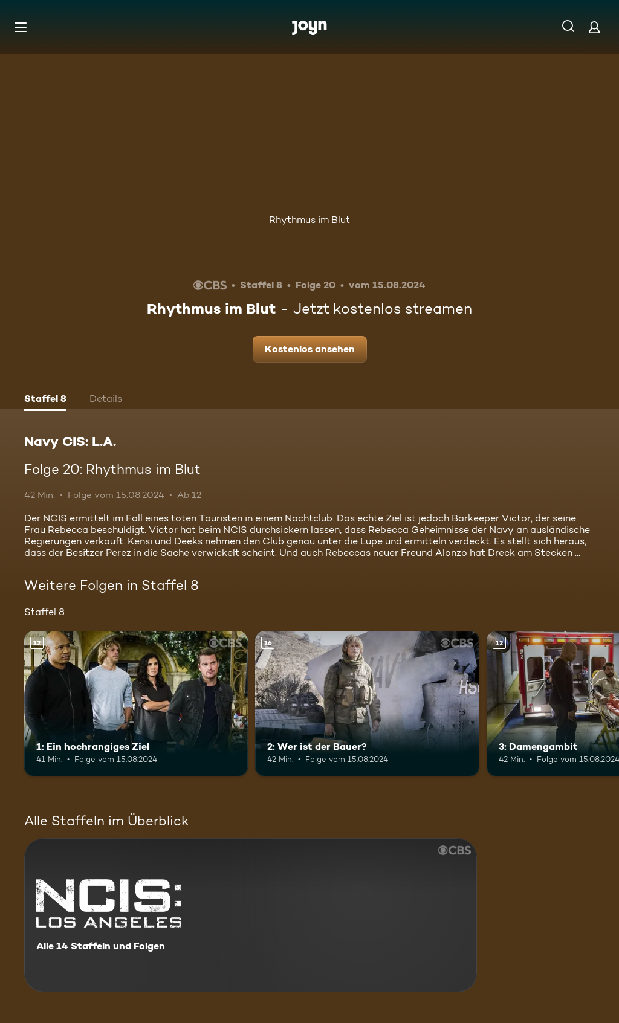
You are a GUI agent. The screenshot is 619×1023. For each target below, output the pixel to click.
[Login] (594, 26)
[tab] (45, 400)
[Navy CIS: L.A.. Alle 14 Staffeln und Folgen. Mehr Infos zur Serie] (250, 915)
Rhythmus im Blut (309, 219)
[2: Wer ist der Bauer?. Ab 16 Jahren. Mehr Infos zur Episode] (367, 703)
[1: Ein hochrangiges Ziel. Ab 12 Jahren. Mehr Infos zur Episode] (136, 703)
